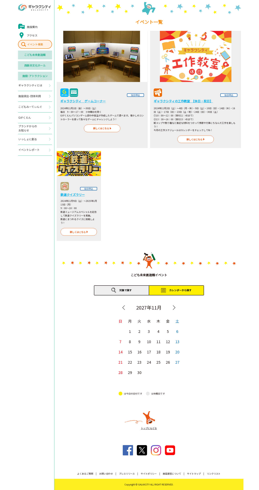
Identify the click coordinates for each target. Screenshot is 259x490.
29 (130, 372)
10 (149, 341)
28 (120, 372)
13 (177, 341)
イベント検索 (35, 44)
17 (149, 351)
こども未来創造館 (35, 55)
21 (120, 362)
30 (139, 372)
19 (168, 351)
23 (139, 362)
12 (168, 341)
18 (158, 351)
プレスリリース (127, 473)
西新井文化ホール (35, 65)
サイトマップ (194, 473)
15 (130, 351)
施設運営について (172, 473)
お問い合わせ (106, 473)
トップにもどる (149, 428)
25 (158, 362)
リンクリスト (213, 473)
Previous (123, 307)
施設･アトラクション (35, 76)
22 (130, 362)
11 (158, 341)
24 (149, 362)
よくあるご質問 (85, 473)
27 (177, 362)
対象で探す (125, 290)
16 (139, 351)
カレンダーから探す (180, 290)
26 (168, 362)
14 (120, 351)
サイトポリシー (149, 473)
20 (177, 351)
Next (174, 307)
